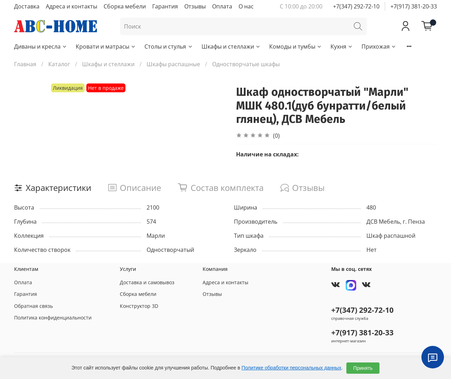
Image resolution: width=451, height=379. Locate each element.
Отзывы (195, 6)
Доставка (26, 6)
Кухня (341, 46)
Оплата (222, 6)
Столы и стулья (168, 46)
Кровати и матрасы (106, 46)
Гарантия (165, 6)
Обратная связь (33, 306)
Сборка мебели (125, 6)
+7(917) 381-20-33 (413, 6)
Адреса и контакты (71, 6)
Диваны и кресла (40, 46)
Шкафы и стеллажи (231, 46)
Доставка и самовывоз (147, 282)
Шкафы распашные (173, 64)
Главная (25, 64)
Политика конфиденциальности (53, 317)
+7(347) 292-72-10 (356, 6)
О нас (246, 6)
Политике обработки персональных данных (291, 368)
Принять (363, 368)
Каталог (59, 64)
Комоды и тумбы (295, 46)
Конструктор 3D (139, 306)
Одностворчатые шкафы (246, 64)
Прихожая (379, 46)
